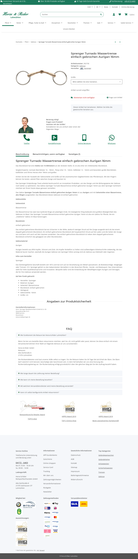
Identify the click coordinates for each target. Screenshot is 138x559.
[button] (114, 14)
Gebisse (82, 66)
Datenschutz (76, 455)
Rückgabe (47, 488)
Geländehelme (104, 459)
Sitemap (74, 467)
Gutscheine (47, 459)
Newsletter (47, 492)
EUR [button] (89, 7)
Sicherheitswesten (105, 468)
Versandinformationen (52, 483)
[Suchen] (69, 14)
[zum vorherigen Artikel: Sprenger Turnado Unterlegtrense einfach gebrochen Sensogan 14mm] (115, 41)
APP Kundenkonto (50, 455)
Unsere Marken (69, 29)
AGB (72, 459)
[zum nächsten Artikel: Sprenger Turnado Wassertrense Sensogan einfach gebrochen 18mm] (120, 41)
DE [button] (97, 7)
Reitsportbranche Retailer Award (32, 414)
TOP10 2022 (32, 419)
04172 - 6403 (22, 462)
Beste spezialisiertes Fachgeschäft (105, 421)
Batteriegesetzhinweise (80, 475)
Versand (42, 550)
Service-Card (48, 467)
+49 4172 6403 (129, 1)
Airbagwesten (103, 464)
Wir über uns (48, 475)
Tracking (46, 471)
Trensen (101, 472)
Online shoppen (49, 463)
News (106, 7)
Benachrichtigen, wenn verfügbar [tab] (49, 154)
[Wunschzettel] (120, 14)
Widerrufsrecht (77, 479)
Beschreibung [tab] (22, 154)
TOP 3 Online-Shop (69, 421)
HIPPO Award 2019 (69, 416)
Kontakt (115, 7)
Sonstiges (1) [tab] (74, 154)
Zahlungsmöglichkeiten (52, 479)
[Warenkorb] (129, 14)
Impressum (75, 471)
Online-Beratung (127, 7)
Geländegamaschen (106, 455)
